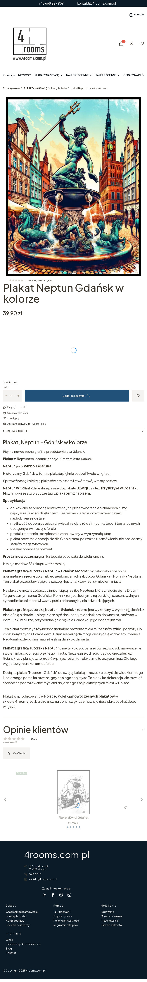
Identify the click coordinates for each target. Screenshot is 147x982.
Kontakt (11, 952)
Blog (9, 948)
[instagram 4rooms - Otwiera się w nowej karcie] (69, 894)
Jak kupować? (61, 911)
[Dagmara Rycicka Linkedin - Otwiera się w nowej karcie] (44, 894)
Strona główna (11, 88)
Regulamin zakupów (65, 925)
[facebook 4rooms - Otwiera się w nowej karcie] (53, 894)
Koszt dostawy (15, 920)
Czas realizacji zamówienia (22, 911)
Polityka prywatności (66, 920)
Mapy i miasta (59, 88)
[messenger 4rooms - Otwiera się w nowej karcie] (61, 894)
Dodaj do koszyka (76, 395)
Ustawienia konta (111, 925)
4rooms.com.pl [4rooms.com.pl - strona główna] (56, 854)
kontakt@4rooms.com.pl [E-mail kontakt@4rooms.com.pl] (43, 879)
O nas (9, 939)
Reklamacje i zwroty (18, 925)
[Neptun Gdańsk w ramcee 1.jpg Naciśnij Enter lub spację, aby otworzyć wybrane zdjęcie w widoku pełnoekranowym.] (73, 186)
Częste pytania (62, 916)
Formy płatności (16, 916)
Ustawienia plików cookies (22, 944)
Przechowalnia (110, 920)
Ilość (5, 387)
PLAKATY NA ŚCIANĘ (35, 88)
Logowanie (108, 911)
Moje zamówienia (111, 916)
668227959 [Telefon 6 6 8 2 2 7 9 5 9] (35, 874)
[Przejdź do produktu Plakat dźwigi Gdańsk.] (73, 792)
